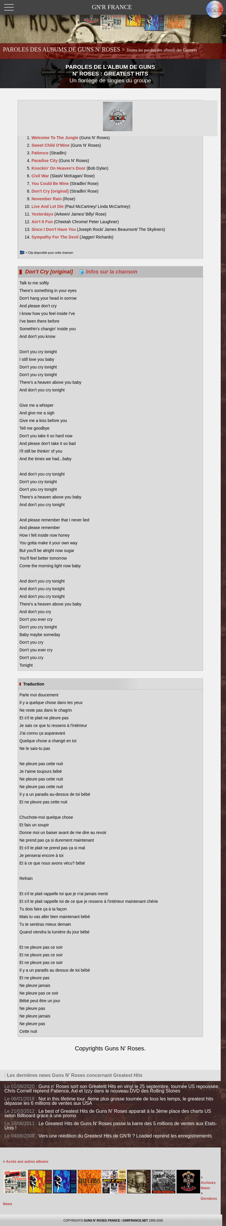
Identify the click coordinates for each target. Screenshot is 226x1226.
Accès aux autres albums (27, 1162)
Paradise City (45, 160)
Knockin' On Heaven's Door (59, 168)
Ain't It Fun (42, 221)
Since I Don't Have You (54, 229)
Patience (40, 153)
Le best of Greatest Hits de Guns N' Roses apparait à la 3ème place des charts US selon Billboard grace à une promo (107, 1113)
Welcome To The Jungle (55, 137)
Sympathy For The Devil (55, 237)
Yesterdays (42, 214)
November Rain (47, 198)
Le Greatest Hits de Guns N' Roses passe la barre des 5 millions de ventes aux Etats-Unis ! (110, 1125)
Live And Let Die (48, 206)
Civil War (40, 176)
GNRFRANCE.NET (135, 1220)
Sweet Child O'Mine (51, 145)
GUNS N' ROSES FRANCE (102, 1220)
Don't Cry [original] (50, 191)
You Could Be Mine (50, 183)
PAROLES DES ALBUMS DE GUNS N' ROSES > (100, 49)
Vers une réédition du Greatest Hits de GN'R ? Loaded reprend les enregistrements (125, 1135)
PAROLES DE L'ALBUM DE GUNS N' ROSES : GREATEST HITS (110, 74)
